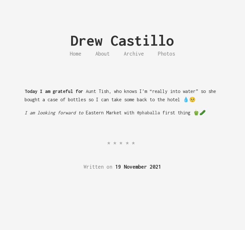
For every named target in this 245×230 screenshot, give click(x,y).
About (102, 54)
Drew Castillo (122, 40)
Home (75, 54)
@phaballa (148, 112)
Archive (134, 54)
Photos (166, 54)
